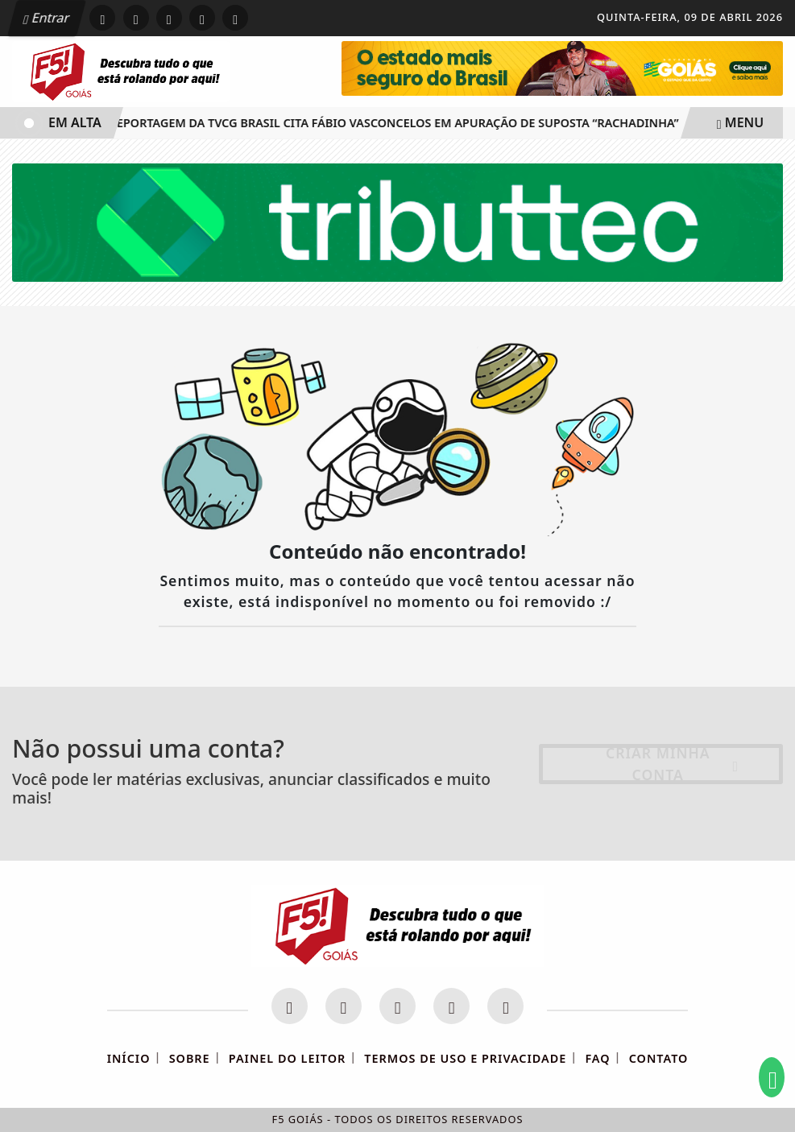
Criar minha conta (672, 764)
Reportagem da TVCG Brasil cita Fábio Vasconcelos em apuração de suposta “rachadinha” (394, 122)
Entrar (47, 18)
